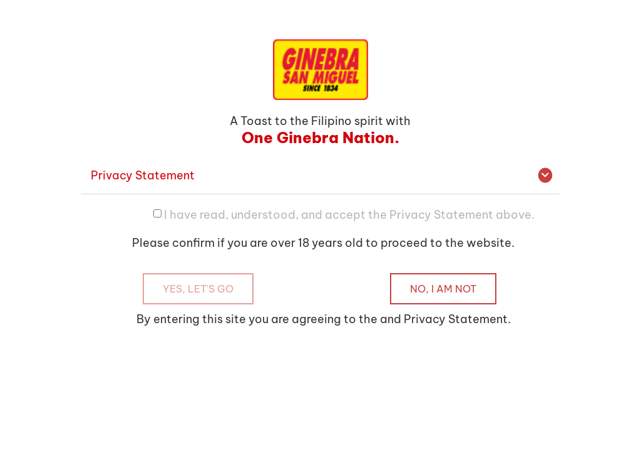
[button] (320, 176)
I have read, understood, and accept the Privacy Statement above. (349, 214)
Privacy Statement (143, 175)
